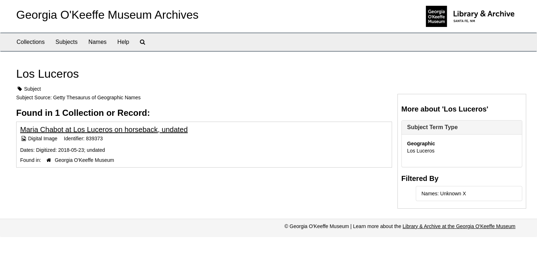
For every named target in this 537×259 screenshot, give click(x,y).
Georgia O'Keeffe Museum (84, 160)
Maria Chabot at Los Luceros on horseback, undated (104, 129)
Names (97, 42)
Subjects (66, 42)
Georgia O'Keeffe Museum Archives (107, 14)
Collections (31, 42)
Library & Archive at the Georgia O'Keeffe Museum (458, 226)
